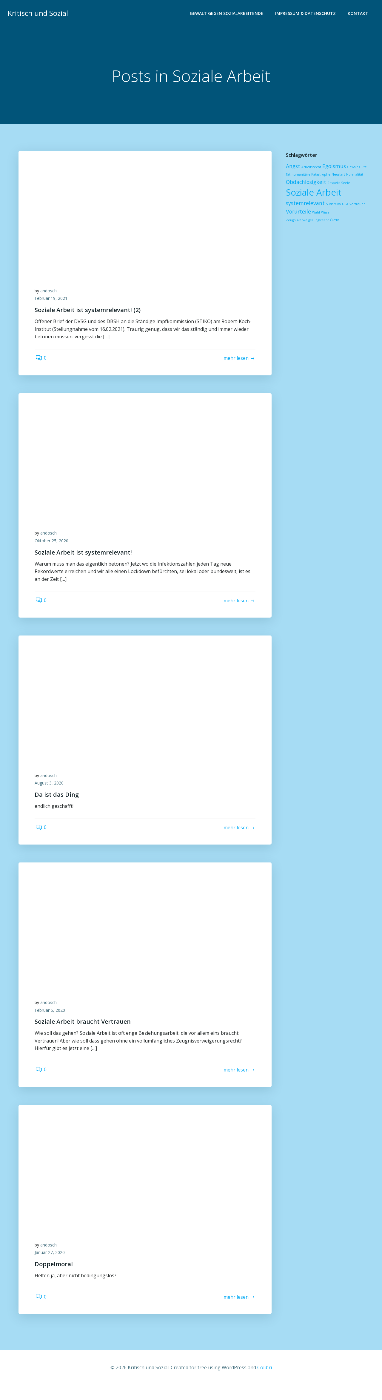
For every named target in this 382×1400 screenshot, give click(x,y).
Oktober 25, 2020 (53, 546)
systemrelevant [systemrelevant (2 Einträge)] (304, 203)
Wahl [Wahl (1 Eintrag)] (315, 213)
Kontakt (358, 13)
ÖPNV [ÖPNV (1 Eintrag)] (333, 220)
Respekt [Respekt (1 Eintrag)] (333, 183)
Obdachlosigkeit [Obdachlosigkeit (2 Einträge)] (305, 182)
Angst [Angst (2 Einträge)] (292, 166)
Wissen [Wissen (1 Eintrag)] (326, 213)
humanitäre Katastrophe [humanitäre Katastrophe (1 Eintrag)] (304, 175)
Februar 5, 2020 (51, 1020)
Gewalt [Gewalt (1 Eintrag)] (351, 167)
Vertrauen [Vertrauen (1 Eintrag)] (357, 204)
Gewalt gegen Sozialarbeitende (227, 13)
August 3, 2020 (50, 791)
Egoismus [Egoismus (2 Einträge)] (333, 166)
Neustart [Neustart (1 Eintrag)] (332, 175)
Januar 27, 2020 (51, 1266)
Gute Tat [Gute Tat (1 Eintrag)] (365, 167)
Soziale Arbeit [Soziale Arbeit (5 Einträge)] (313, 193)
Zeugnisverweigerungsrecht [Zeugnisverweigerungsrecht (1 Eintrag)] (306, 220)
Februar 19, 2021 (52, 300)
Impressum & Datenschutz (306, 13)
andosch (50, 293)
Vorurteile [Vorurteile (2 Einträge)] (297, 211)
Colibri (264, 1382)
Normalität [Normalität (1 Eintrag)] (348, 175)
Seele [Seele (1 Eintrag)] (345, 183)
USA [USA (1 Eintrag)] (344, 204)
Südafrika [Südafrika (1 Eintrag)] (332, 204)
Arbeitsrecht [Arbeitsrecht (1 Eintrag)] (311, 167)
